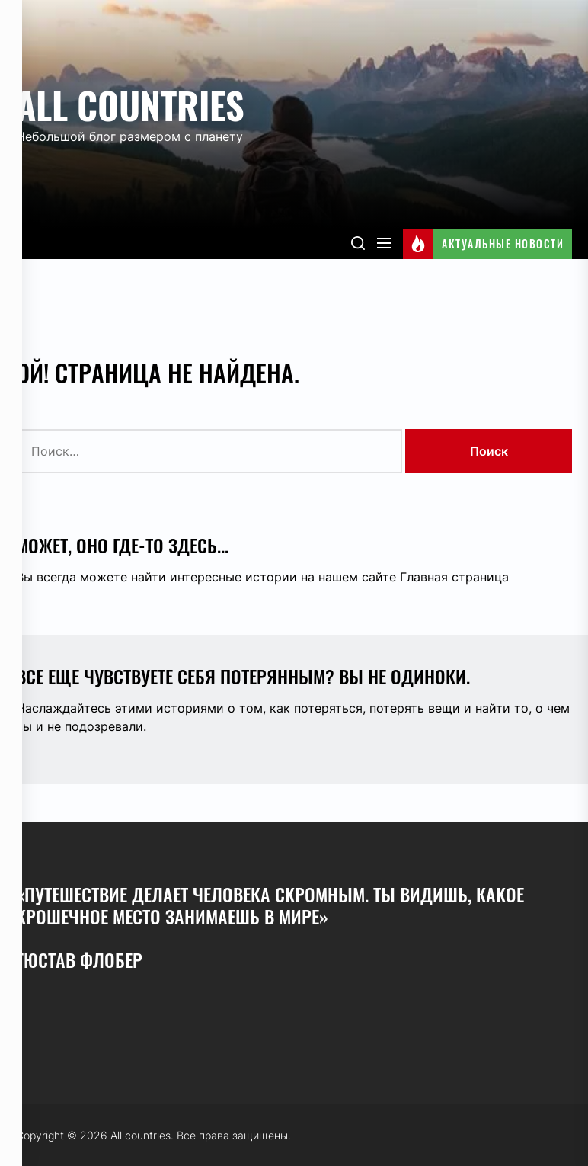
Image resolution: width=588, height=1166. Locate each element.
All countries (130, 105)
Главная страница (454, 577)
